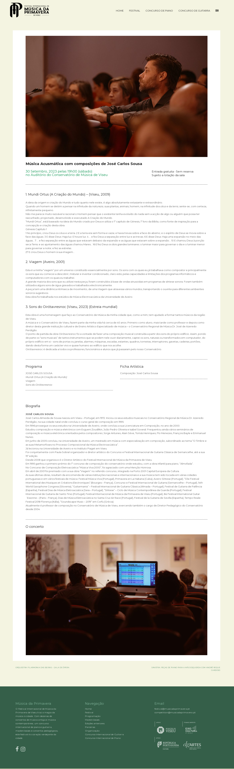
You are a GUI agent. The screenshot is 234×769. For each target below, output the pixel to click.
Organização (92, 730)
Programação (92, 716)
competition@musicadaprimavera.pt (175, 712)
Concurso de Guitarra (194, 10)
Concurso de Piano (159, 10)
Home (120, 10)
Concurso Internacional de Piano (103, 738)
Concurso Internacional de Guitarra (104, 734)
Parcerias (90, 727)
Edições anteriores (95, 723)
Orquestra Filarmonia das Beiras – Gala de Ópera (42, 667)
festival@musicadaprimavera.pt (172, 708)
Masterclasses (92, 719)
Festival (134, 10)
